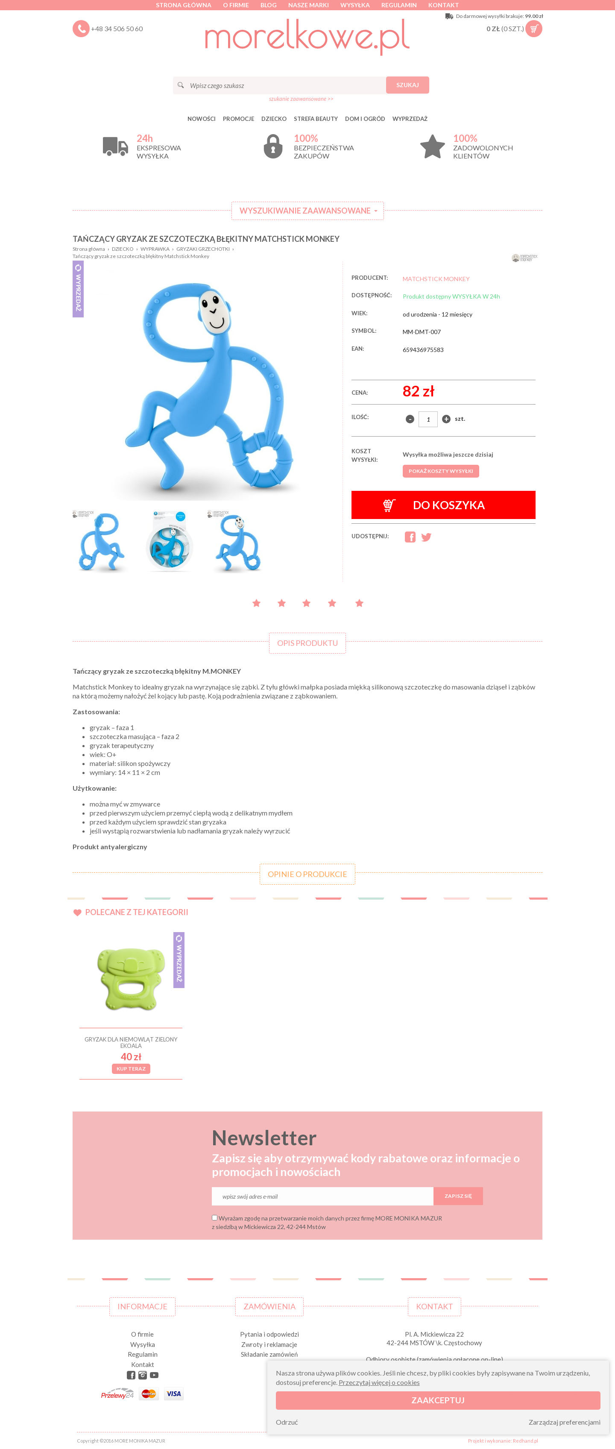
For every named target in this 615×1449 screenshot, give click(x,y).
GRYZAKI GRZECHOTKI (203, 249)
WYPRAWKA (155, 249)
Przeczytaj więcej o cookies (379, 1382)
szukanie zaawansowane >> (301, 98)
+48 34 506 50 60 (117, 28)
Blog (269, 5)
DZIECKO (274, 118)
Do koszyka (434, 505)
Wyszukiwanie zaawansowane (305, 210)
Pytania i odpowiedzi (269, 1334)
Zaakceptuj (438, 1400)
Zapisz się (458, 1196)
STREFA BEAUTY (316, 118)
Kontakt (443, 5)
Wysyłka (355, 5)
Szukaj (407, 84)
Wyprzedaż (410, 118)
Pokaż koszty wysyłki (441, 471)
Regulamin (399, 5)
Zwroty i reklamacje (269, 1344)
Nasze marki (308, 5)
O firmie (236, 5)
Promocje (238, 118)
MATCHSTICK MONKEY (436, 278)
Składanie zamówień (269, 1354)
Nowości (201, 118)
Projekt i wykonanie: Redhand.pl (503, 1440)
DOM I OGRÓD (365, 118)
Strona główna (183, 5)
